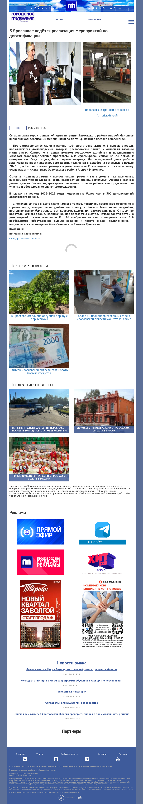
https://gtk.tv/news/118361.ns (24, 238)
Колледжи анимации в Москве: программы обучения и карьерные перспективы (71, 680)
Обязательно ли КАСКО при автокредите (71, 702)
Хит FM (59, 19)
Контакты (102, 754)
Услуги (39, 754)
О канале (20, 754)
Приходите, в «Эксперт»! (71, 691)
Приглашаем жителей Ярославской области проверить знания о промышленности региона (71, 714)
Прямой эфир (94, 19)
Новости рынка (72, 663)
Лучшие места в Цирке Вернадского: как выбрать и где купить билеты (71, 669)
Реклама (123, 754)
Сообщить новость (69, 754)
